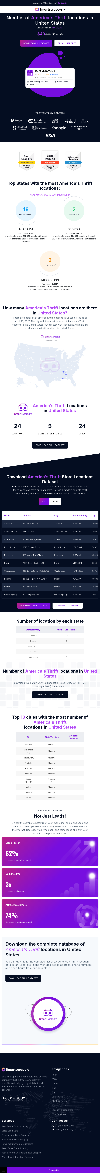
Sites (54, 1092)
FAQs (54, 1079)
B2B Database (59, 1114)
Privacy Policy (59, 1105)
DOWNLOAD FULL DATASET (68, 606)
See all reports (67, 43)
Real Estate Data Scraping (15, 1126)
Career (55, 1083)
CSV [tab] (44, 502)
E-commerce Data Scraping (15, 1135)
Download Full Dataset (36, 43)
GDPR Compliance (61, 1101)
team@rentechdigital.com (66, 1129)
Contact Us (62, 3)
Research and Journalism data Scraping (22, 1152)
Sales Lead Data (10, 1130)
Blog (54, 1088)
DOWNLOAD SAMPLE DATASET (33, 606)
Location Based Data (62, 1110)
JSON (55, 502)
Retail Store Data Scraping (15, 1148)
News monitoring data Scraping (17, 1144)
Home (55, 1074)
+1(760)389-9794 (63, 1125)
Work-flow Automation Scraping (18, 1157)
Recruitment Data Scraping (15, 1139)
